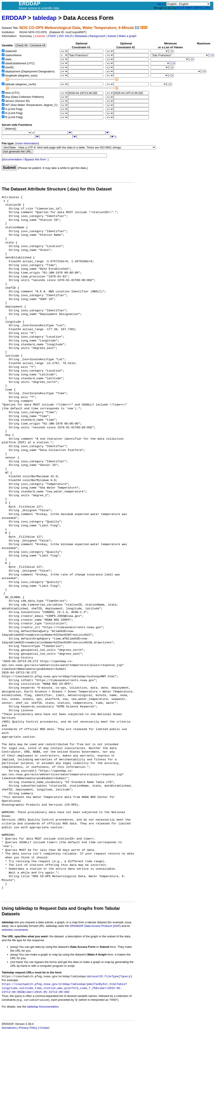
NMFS (189, 7)
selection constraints (15, 929)
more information (27, 143)
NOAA (180, 7)
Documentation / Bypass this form (24, 159)
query (126, 976)
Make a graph (127, 36)
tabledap (45, 18)
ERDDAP (14, 18)
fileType (111, 976)
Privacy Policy (28, 1027)
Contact (44, 1027)
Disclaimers (9, 1027)
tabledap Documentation (42, 1006)
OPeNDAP (77, 925)
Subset (111, 36)
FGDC (52, 36)
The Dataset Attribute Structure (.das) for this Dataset (57, 189)
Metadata (81, 36)
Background (97, 36)
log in (160, 4)
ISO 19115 (66, 36)
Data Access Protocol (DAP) (102, 925)
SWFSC (199, 7)
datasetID (95, 976)
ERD (207, 7)
